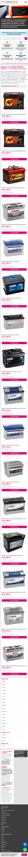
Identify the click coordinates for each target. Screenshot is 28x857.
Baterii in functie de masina (11, 61)
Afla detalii (12, 855)
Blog (2, 806)
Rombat (4, 721)
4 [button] (11, 28)
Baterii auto (4, 677)
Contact (3, 818)
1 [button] (5, 28)
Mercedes (4, 709)
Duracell (4, 691)
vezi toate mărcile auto (6, 849)
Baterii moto (4, 741)
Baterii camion (5, 730)
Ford (2, 837)
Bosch (3, 685)
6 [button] (15, 28)
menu (25, 2)
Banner (4, 679)
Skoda (2, 839)
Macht (3, 706)
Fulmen (4, 700)
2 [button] (7, 28)
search (26, 37)
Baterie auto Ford (20, 61)
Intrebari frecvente (5, 812)
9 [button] (20, 28)
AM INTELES (24, 854)
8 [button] (18, 28)
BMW (3, 682)
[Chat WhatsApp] (25, 850)
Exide (3, 694)
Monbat (4, 703)
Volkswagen (4, 840)
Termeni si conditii (5, 813)
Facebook (3, 815)
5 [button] (13, 28)
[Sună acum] (25, 844)
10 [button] (22, 28)
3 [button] (9, 28)
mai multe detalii (14, 120)
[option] (14, 16)
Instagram (3, 817)
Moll (3, 712)
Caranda (4, 688)
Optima (4, 715)
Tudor (3, 724)
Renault (3, 842)
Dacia (2, 835)
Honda (2, 847)
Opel (2, 846)
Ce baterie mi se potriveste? (7, 808)
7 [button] (16, 28)
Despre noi (3, 810)
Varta (3, 727)
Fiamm (3, 697)
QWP (3, 718)
